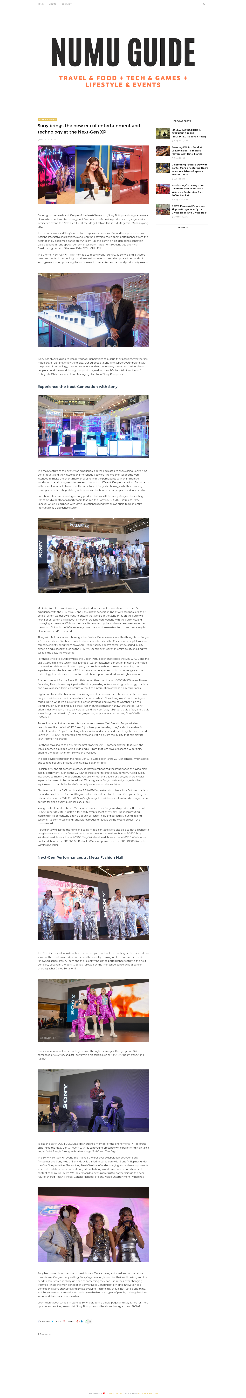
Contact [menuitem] (67, 4)
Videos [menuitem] (52, 4)
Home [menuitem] (41, 4)
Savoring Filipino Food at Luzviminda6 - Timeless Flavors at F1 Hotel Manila (187, 150)
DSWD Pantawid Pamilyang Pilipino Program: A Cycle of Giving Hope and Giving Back (189, 209)
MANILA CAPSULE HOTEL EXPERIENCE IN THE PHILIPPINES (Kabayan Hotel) (189, 133)
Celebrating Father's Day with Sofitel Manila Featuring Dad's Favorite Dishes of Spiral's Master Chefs (190, 169)
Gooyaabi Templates (148, 1393)
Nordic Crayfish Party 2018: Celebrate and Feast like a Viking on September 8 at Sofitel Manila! (188, 190)
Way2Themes (115, 1393)
